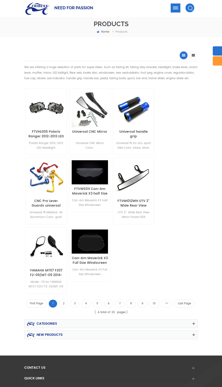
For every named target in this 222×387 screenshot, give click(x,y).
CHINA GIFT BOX (131, 352)
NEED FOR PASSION (73, 7)
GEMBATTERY (151, 367)
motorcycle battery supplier (111, 357)
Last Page (184, 233)
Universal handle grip (132, 133)
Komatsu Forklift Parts (125, 367)
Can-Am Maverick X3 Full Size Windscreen (176, 190)
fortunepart (179, 362)
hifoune (82, 367)
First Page (36, 233)
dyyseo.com (176, 345)
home (103, 32)
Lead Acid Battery (173, 357)
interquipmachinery (60, 367)
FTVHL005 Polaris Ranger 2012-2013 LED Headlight (46, 133)
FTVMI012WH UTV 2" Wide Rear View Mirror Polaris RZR (89, 202)
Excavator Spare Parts (76, 352)
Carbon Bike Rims (146, 357)
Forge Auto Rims (106, 352)
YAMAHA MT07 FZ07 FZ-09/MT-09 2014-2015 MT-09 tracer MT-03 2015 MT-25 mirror (132, 202)
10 (154, 233)
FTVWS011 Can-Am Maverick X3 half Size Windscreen (46, 190)
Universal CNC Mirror (89, 131)
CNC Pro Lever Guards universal (176, 133)
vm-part (169, 367)
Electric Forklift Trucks (51, 357)
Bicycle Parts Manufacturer (163, 352)
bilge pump (99, 367)
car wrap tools (79, 357)
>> (166, 233)
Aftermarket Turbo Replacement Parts (61, 362)
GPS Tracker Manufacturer (108, 362)
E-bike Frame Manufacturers (148, 362)
